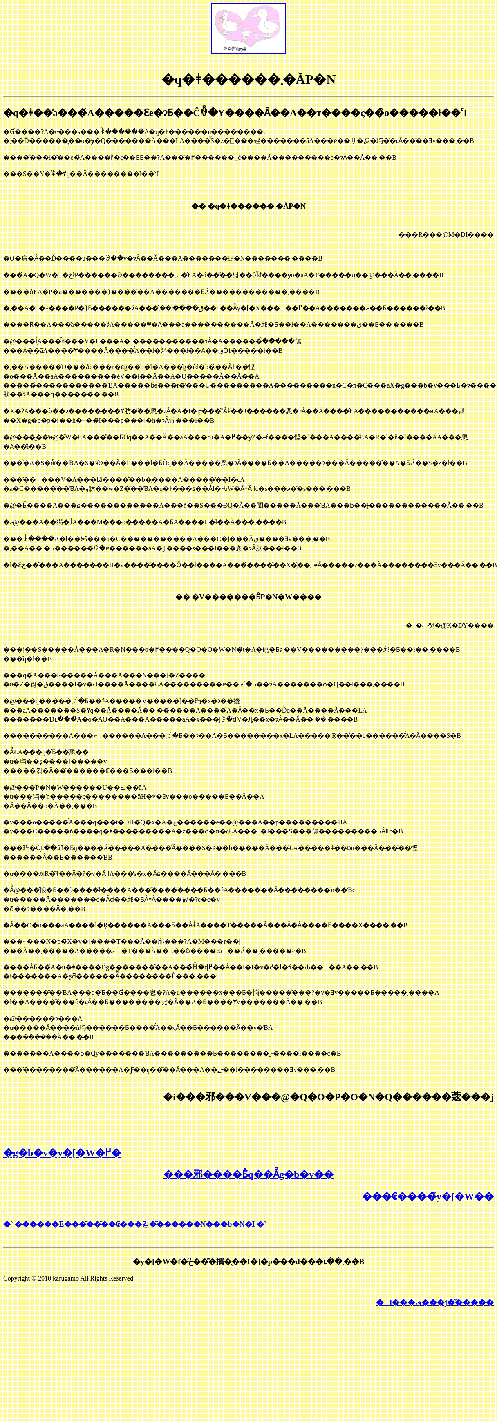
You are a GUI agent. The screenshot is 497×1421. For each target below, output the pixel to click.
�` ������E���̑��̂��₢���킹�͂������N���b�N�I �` (134, 1224)
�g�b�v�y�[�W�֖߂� (62, 1152)
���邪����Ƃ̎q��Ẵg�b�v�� (248, 1174)
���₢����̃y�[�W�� (428, 1196)
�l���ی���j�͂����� (435, 1302)
